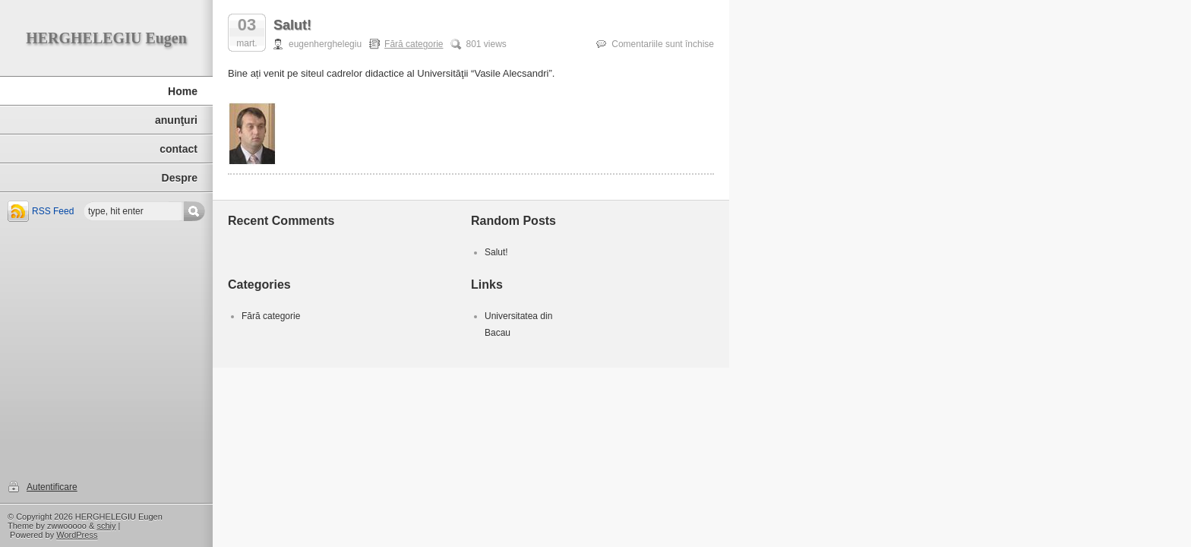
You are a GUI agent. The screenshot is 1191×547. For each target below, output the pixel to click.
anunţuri (176, 120)
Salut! (292, 25)
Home (182, 91)
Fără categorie (413, 44)
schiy (105, 525)
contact (178, 149)
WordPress (76, 534)
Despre (179, 178)
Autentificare (52, 487)
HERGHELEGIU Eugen (106, 38)
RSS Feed (53, 211)
